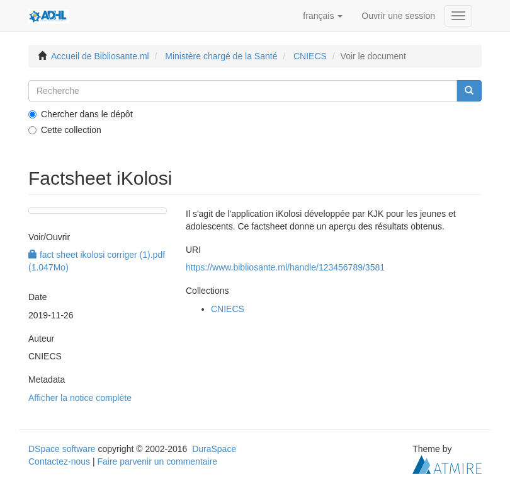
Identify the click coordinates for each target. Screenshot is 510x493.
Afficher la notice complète (80, 398)
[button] (322, 16)
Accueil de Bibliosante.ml (100, 56)
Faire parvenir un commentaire (157, 461)
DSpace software (62, 449)
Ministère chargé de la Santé (221, 56)
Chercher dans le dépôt (80, 114)
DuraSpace (214, 449)
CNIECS (310, 56)
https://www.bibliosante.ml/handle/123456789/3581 (285, 267)
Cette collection (64, 130)
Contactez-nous (59, 461)
